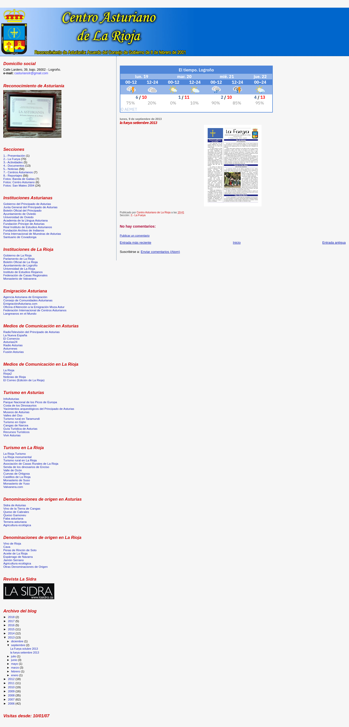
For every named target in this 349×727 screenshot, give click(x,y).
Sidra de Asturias (14, 505)
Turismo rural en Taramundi (21, 418)
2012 (11, 679)
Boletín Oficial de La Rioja (20, 262)
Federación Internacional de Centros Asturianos (35, 310)
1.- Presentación (14, 155)
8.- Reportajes (12, 175)
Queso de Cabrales (16, 511)
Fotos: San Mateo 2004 (18, 185)
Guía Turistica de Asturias (20, 428)
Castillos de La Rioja (17, 476)
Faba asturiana (13, 518)
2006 (11, 703)
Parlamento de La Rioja (18, 258)
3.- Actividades (13, 162)
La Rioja (8, 370)
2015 (11, 629)
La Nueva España (15, 335)
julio (14, 656)
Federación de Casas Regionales (25, 275)
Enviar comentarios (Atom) (160, 252)
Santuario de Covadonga (19, 237)
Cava (6, 546)
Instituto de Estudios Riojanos (23, 272)
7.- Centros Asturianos (18, 172)
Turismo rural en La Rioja (20, 460)
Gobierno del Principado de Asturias (27, 203)
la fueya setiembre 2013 (24, 652)
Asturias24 (10, 341)
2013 (11, 637)
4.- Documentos (13, 165)
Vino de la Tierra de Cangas (21, 508)
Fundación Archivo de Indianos (23, 230)
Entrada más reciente (135, 242)
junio (14, 659)
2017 (11, 621)
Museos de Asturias (16, 412)
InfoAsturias (11, 398)
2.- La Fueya (138, 215)
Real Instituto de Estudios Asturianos (27, 227)
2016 (11, 625)
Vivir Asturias (12, 435)
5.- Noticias (10, 168)
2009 (11, 691)
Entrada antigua (334, 242)
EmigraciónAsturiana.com (20, 303)
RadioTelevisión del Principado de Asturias (31, 332)
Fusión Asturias (13, 351)
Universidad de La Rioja (19, 268)
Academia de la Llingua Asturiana (25, 220)
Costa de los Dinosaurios (19, 405)
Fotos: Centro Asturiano (19, 182)
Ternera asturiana (15, 521)
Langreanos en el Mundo (19, 313)
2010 (11, 687)
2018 (11, 617)
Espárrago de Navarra (18, 556)
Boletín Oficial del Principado (22, 210)
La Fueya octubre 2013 (24, 648)
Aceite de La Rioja (15, 553)
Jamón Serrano (13, 560)
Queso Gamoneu (14, 515)
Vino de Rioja (12, 543)
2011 (11, 683)
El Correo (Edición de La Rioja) (24, 380)
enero (15, 675)
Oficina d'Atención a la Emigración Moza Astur (33, 307)
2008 (11, 695)
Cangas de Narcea (15, 425)
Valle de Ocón (12, 470)
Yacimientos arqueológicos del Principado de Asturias (38, 408)
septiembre (18, 645)
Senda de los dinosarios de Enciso (26, 467)
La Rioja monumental (17, 457)
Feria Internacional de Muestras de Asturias (32, 233)
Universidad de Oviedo (18, 217)
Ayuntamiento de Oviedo (19, 213)
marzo (15, 667)
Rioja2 (7, 373)
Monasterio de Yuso (16, 483)
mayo (15, 663)
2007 (11, 699)
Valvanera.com (13, 486)
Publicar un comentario (135, 235)
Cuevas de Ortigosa (16, 473)
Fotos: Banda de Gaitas (19, 178)
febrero (16, 671)
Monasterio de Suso (16, 480)
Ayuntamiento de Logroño (20, 265)
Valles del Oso (12, 415)
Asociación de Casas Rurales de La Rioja (30, 463)
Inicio (237, 242)
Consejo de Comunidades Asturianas (28, 300)
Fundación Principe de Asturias (24, 223)
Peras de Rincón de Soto (19, 550)
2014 (11, 633)
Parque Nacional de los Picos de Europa (30, 402)
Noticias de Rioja (14, 376)
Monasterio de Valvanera (19, 278)
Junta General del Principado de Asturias (30, 207)
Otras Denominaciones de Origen (25, 566)
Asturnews (10, 348)
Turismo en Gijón (14, 422)
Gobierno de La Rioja (17, 255)
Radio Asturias (13, 345)
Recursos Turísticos (16, 432)
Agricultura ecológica (17, 525)
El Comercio (11, 338)
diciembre (17, 641)
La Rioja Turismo (14, 453)
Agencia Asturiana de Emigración (25, 297)
